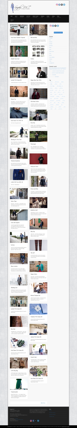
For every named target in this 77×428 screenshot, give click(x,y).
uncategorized (51, 62)
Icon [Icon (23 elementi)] (59, 90)
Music (50, 49)
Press (59, 17)
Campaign (50, 37)
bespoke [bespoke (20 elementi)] (62, 81)
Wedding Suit (14, 287)
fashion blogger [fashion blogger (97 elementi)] (52, 85)
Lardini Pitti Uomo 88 (16, 309)
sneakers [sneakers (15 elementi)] (63, 102)
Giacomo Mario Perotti (19, 419)
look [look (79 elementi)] (63, 92)
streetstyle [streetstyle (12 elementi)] (57, 104)
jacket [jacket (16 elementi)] (51, 92)
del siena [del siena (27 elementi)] (56, 83)
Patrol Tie (13, 99)
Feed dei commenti (52, 414)
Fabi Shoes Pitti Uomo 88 (17, 350)
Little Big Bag (14, 370)
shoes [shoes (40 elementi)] (58, 102)
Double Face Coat (15, 59)
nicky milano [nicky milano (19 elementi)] (63, 96)
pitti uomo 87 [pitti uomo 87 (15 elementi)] (52, 100)
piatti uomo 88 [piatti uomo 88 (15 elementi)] (56, 98)
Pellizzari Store (34, 166)
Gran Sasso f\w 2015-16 (17, 120)
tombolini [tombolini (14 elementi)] (60, 106)
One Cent (13, 329)
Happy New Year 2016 (36, 80)
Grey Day (33, 123)
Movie (50, 47)
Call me (12, 245)
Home (11, 16)
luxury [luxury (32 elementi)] (55, 94)
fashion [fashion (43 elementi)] (61, 83)
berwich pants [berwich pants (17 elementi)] (57, 81)
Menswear (22, 17)
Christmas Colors (35, 101)
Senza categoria (51, 57)
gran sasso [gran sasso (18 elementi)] (51, 90)
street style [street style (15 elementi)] (51, 104)
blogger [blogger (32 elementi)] (51, 83)
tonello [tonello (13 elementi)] (65, 106)
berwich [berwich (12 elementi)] (51, 81)
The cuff (33, 253)
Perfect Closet (35, 17)
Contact (12, 21)
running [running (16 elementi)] (63, 100)
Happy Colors (34, 274)
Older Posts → (43, 403)
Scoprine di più (64, 426)
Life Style (28, 17)
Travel (53, 17)
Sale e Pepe (14, 201)
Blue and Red (34, 37)
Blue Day (33, 231)
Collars (32, 59)
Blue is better (14, 266)
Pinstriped (33, 144)
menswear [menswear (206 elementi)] (57, 96)
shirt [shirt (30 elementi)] (51, 102)
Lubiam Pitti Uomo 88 (36, 337)
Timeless (42, 17)
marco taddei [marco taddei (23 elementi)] (52, 96)
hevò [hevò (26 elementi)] (56, 90)
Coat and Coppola (15, 222)
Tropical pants (14, 392)
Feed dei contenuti (52, 412)
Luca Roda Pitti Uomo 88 (37, 378)
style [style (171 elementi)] (61, 104)
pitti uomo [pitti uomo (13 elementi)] (61, 98)
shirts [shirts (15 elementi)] (54, 102)
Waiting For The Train (16, 139)
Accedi (50, 410)
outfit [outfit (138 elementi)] (51, 98)
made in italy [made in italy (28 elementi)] (60, 94)
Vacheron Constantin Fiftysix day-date (58, 70)
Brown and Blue (34, 189)
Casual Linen (34, 357)
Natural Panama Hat (35, 295)
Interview (50, 41)
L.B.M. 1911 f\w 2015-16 (17, 182)
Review (48, 17)
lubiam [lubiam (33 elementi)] (51, 94)
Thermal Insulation (15, 161)
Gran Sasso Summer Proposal (18, 37)
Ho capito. (68, 426)
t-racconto (16, 418)
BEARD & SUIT (34, 210)
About (16, 17)
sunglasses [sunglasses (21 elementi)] (51, 106)
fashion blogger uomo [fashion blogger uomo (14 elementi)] (60, 85)
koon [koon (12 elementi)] (55, 92)
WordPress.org (51, 416)
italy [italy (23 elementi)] (63, 90)
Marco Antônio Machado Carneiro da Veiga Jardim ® (57, 67)
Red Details (54, 74)
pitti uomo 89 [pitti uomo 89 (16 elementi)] (58, 100)
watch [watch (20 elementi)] (55, 108)
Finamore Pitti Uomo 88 (36, 317)
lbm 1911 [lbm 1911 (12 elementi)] (59, 92)
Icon (50, 39)
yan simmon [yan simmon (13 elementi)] (60, 108)
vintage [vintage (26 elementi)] (51, 108)
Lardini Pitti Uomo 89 (16, 80)
